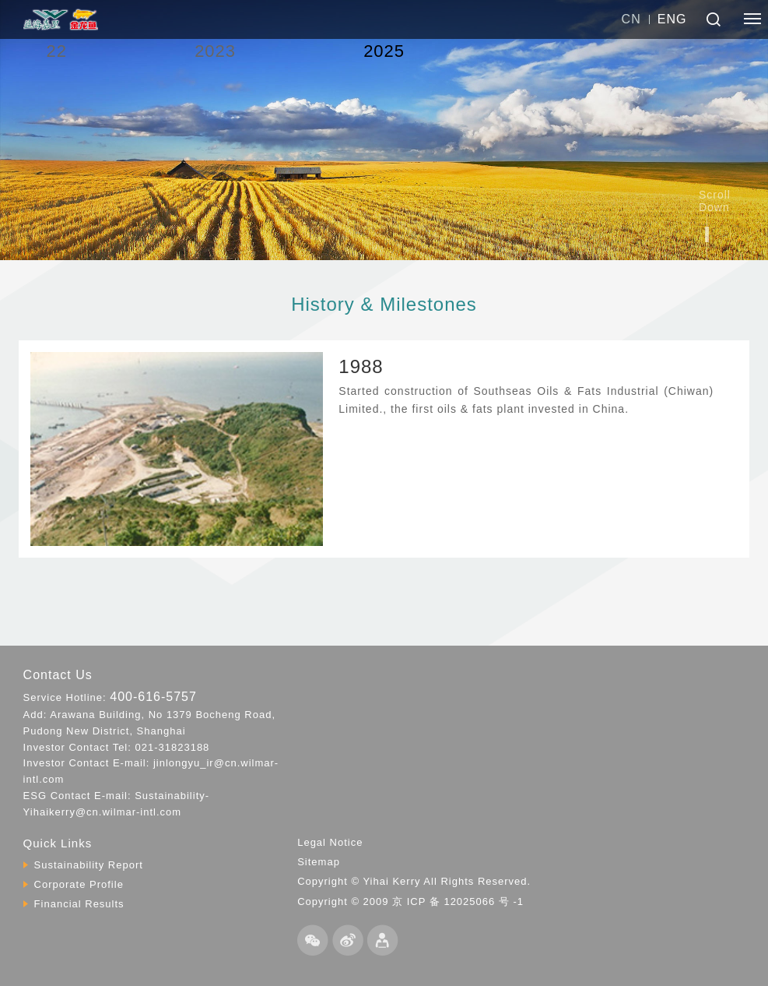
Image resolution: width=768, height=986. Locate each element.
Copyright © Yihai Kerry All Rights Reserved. (414, 881)
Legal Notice (330, 842)
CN (631, 19)
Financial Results (79, 904)
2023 (215, 51)
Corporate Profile (79, 884)
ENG (672, 19)
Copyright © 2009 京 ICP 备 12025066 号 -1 (410, 901)
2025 (384, 51)
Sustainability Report (88, 865)
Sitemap (318, 862)
